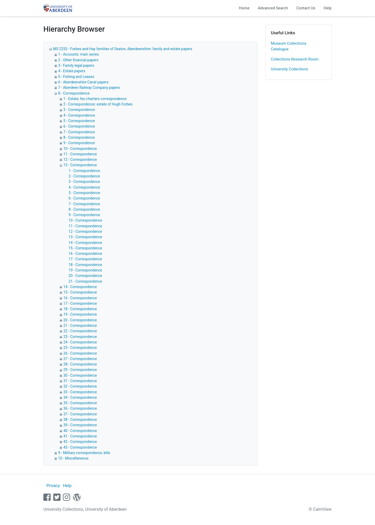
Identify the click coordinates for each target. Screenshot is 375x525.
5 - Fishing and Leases (76, 77)
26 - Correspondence (80, 353)
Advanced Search (273, 8)
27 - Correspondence (80, 359)
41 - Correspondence (80, 436)
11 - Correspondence (80, 154)
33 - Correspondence (80, 392)
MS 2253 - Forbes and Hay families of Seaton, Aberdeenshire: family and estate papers (122, 49)
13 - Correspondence (80, 165)
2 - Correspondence (84, 176)
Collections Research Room (295, 59)
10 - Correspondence (80, 149)
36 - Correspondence (80, 408)
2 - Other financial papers (78, 60)
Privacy (53, 485)
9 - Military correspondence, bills (84, 453)
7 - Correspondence (79, 132)
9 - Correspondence (79, 143)
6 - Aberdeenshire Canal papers (83, 82)
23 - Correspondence (80, 337)
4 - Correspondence (79, 115)
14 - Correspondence (85, 243)
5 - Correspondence (79, 121)
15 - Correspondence (85, 248)
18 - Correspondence (85, 265)
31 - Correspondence (80, 381)
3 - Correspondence (79, 110)
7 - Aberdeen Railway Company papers (89, 87)
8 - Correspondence (74, 93)
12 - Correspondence (80, 159)
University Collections (289, 69)
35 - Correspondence (80, 403)
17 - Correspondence (85, 259)
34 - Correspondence (80, 397)
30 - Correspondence (80, 375)
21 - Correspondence (85, 281)
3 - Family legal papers (76, 65)
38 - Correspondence (80, 419)
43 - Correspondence (80, 447)
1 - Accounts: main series (78, 54)
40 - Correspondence (80, 431)
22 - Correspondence (80, 331)
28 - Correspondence (80, 364)
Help (328, 8)
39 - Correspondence (80, 425)
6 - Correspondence (79, 126)
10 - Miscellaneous (73, 458)
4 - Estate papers (71, 71)
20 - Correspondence (85, 276)
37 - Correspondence (80, 414)
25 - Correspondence (80, 347)
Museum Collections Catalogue (288, 46)
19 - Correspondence (85, 270)
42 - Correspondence (80, 442)
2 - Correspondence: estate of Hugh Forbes (97, 104)
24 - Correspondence (80, 342)
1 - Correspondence (84, 171)
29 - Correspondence (80, 370)
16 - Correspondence (85, 253)
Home (244, 8)
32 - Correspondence (80, 386)
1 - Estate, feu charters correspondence (95, 99)
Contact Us (306, 8)
